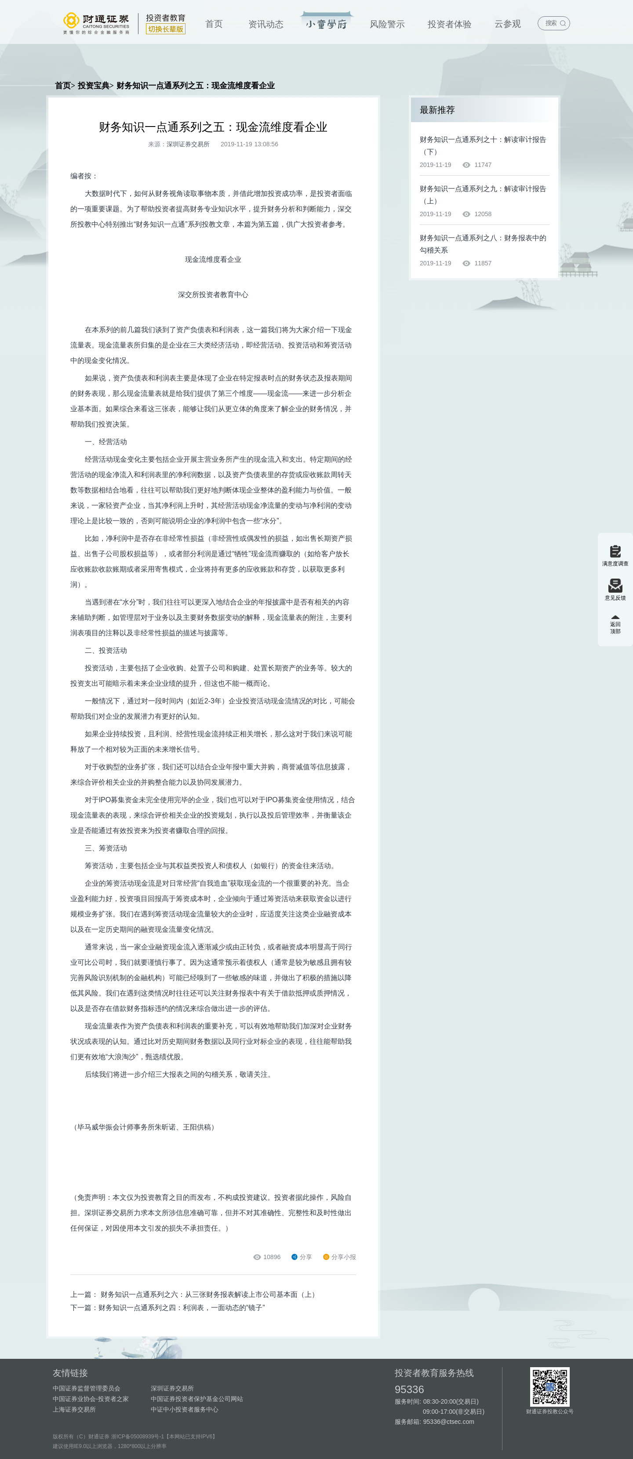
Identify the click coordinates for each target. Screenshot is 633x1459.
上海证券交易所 (74, 1409)
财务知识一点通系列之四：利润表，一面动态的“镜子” (181, 1307)
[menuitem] (214, 22)
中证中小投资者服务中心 (184, 1409)
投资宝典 (327, 20)
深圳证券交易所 (172, 1388)
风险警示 (387, 24)
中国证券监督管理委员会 (86, 1388)
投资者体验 (450, 24)
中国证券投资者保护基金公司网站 (197, 1398)
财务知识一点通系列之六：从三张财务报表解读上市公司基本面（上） (210, 1294)
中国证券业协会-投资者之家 (91, 1398)
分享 (301, 1256)
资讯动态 (266, 24)
